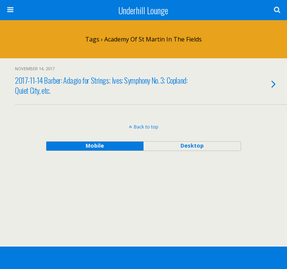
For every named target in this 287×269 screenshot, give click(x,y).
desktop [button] (192, 145)
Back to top (146, 126)
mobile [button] (95, 145)
